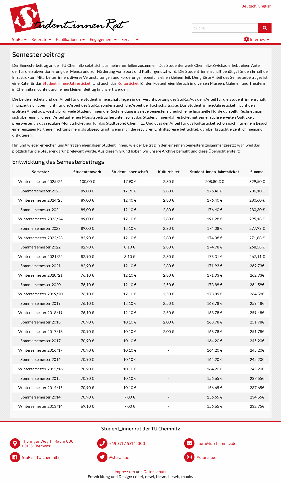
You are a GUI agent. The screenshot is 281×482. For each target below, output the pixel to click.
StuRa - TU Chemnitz (40, 457)
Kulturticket (128, 83)
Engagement (101, 39)
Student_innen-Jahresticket (67, 83)
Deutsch (248, 5)
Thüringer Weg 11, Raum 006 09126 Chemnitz (47, 443)
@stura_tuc (119, 457)
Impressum (125, 471)
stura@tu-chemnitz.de (216, 443)
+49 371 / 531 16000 (127, 443)
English (265, 5)
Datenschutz (155, 471)
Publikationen (68, 39)
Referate (39, 39)
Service (128, 39)
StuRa (17, 39)
